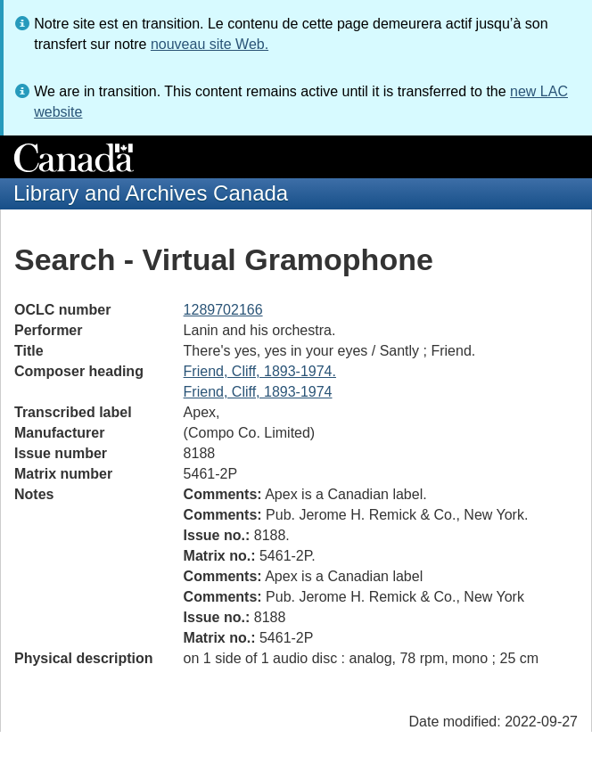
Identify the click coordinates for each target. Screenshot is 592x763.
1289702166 (223, 309)
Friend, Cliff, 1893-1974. (260, 371)
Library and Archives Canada (150, 193)
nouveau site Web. (209, 44)
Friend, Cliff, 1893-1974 (258, 391)
